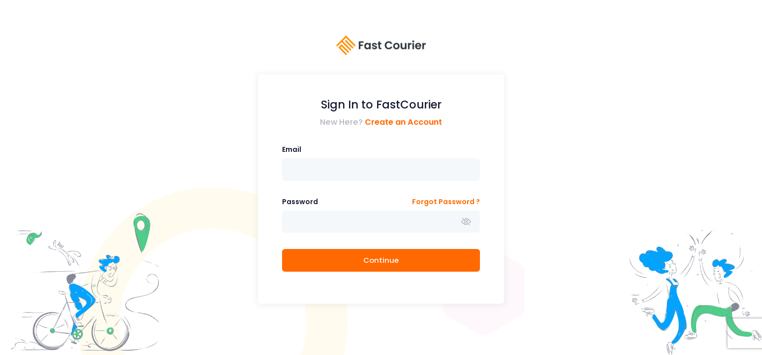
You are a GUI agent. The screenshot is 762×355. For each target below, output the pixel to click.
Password (300, 202)
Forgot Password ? (446, 202)
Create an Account (403, 122)
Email (291, 149)
